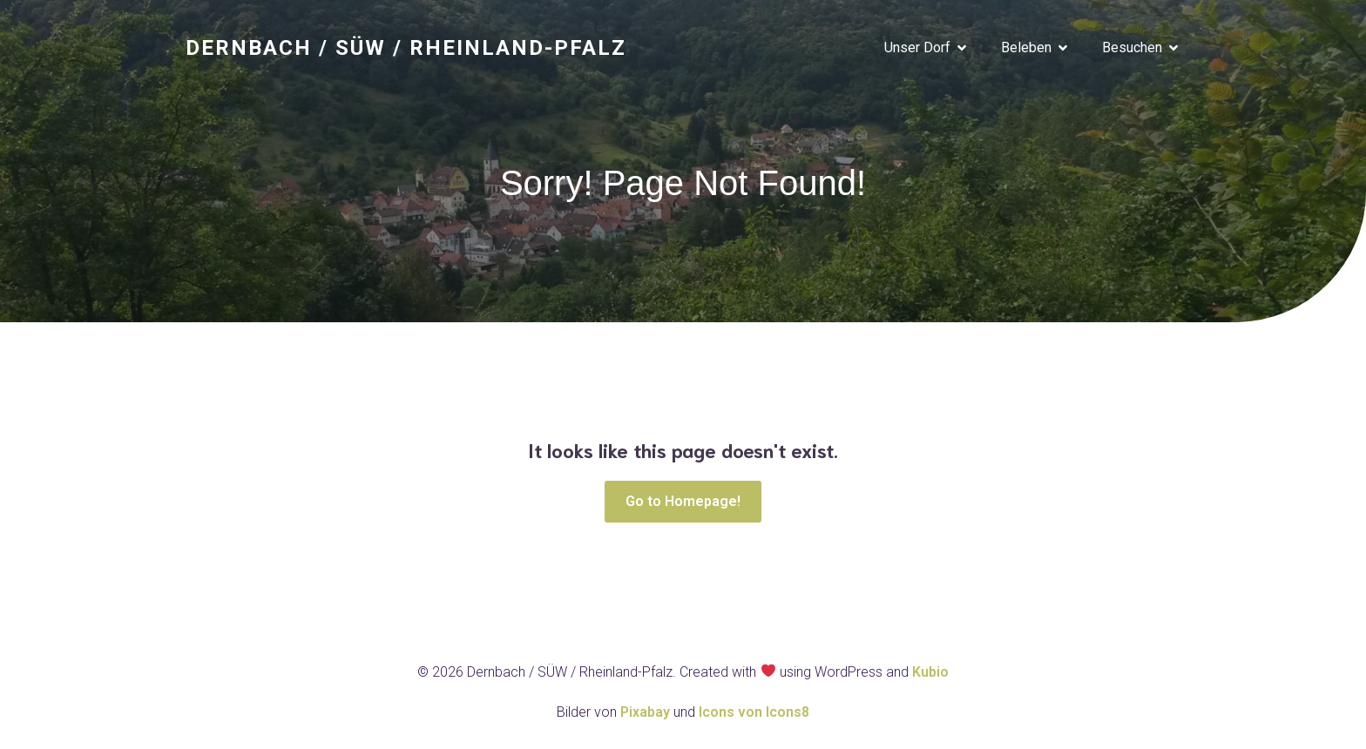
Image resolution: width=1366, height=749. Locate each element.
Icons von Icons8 (754, 712)
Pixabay (646, 712)
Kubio (930, 672)
